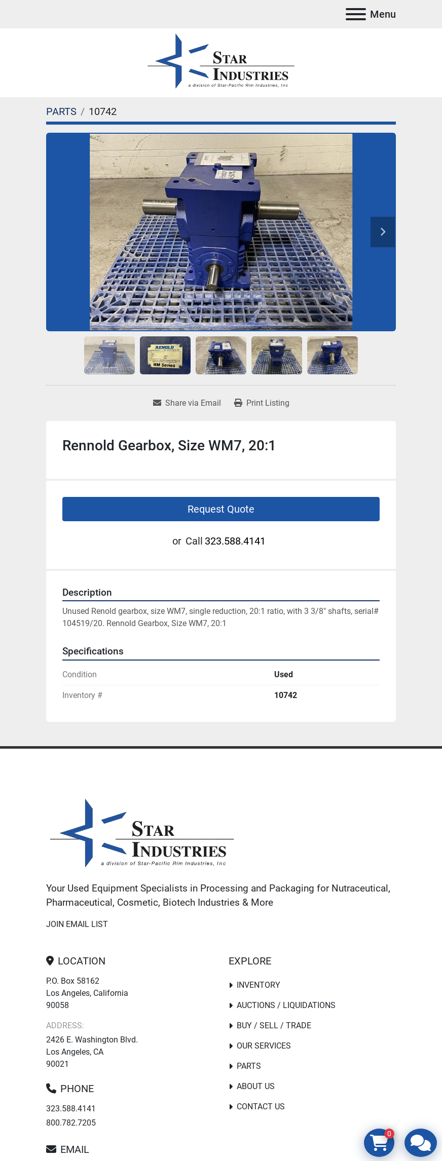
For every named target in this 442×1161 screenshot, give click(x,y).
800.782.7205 (71, 1123)
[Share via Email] (187, 403)
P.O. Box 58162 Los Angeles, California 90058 (87, 993)
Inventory (258, 985)
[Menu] (356, 14)
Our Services (264, 1046)
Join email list (77, 924)
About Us (256, 1086)
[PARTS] (61, 111)
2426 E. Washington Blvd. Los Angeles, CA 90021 (92, 1052)
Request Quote (221, 509)
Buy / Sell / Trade (274, 1025)
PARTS (249, 1066)
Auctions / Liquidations (286, 1005)
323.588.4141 (235, 541)
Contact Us (261, 1106)
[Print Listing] (262, 403)
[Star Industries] (142, 834)
